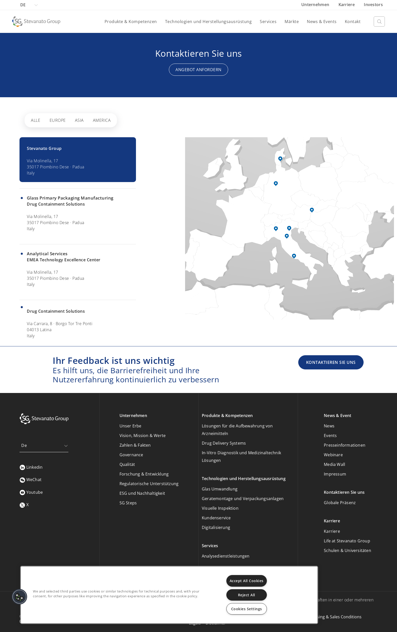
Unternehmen (315, 4)
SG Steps (128, 503)
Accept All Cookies (247, 580)
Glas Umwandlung (219, 489)
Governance (131, 455)
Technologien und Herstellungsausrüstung (208, 21)
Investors (373, 4)
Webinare (333, 455)
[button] (19, 597)
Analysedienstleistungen (226, 556)
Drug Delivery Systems (224, 443)
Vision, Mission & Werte (143, 435)
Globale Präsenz (340, 502)
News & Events (322, 21)
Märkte (292, 21)
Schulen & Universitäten (347, 550)
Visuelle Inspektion (220, 508)
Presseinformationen (344, 445)
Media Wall (334, 464)
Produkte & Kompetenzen (131, 21)
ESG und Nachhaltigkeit (142, 493)
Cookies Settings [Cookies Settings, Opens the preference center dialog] (246, 608)
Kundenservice (216, 518)
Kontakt (353, 21)
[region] (169, 595)
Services (268, 21)
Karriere (347, 4)
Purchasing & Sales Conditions (332, 617)
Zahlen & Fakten (135, 445)
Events (330, 435)
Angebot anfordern (198, 69)
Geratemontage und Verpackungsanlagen (243, 498)
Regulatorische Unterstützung (149, 483)
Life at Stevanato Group (347, 541)
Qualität (127, 464)
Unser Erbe (131, 426)
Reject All (246, 594)
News (329, 426)
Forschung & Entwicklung (144, 474)
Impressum (335, 474)
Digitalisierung (216, 527)
